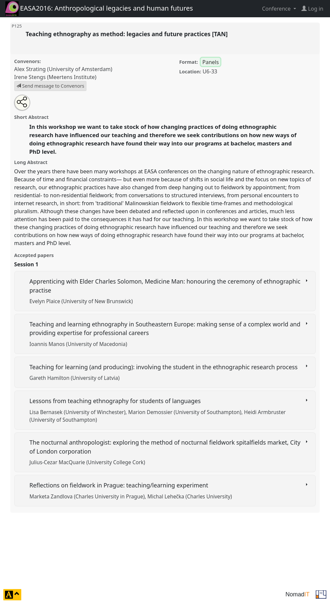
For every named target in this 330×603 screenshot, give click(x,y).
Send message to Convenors (50, 86)
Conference (277, 8)
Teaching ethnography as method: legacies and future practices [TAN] (127, 34)
